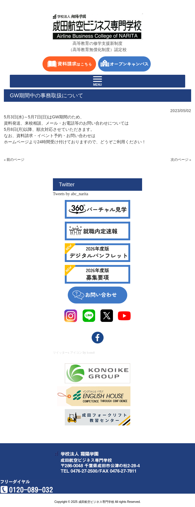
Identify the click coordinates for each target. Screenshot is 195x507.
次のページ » (181, 160)
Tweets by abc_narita (70, 194)
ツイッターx (61, 352)
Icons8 (91, 352)
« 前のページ (14, 160)
